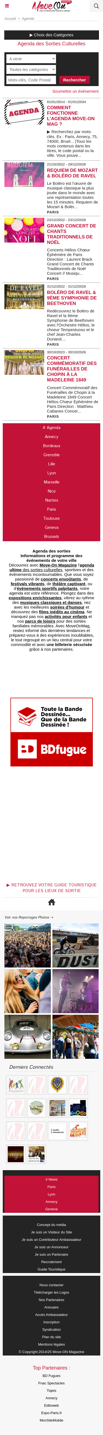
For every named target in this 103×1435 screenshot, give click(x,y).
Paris (51, 509)
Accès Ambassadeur (51, 1315)
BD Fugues (51, 1376)
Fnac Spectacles (51, 1383)
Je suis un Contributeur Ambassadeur (51, 1240)
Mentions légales (51, 1344)
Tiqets (51, 1391)
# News (51, 1179)
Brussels (51, 537)
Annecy (51, 437)
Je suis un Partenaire (51, 1254)
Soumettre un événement (75, 91)
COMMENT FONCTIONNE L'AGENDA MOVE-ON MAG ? (70, 116)
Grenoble (51, 455)
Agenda (28, 19)
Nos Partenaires (51, 1300)
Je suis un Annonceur (51, 1247)
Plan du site (51, 1337)
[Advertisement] (49, 826)
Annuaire (51, 1307)
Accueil (10, 19)
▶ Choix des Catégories (52, 34)
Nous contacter (51, 1285)
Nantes (51, 500)
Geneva (52, 527)
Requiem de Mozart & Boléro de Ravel (72, 173)
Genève (51, 1209)
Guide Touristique (51, 1269)
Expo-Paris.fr (51, 1413)
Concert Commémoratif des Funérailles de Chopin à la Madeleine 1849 (72, 369)
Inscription (51, 1322)
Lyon (51, 473)
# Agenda (51, 428)
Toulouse (51, 518)
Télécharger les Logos (51, 1292)
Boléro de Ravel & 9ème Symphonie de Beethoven (72, 298)
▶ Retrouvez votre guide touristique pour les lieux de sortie (52, 888)
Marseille (52, 482)
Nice (52, 491)
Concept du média (51, 1225)
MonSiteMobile (51, 1420)
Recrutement (51, 1262)
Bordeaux (51, 446)
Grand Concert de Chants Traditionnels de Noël (71, 234)
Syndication (51, 1329)
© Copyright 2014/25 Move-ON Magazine (51, 1352)
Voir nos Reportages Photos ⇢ (28, 917)
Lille (51, 464)
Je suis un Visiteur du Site (51, 1232)
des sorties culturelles (52, 567)
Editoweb (51, 1405)
